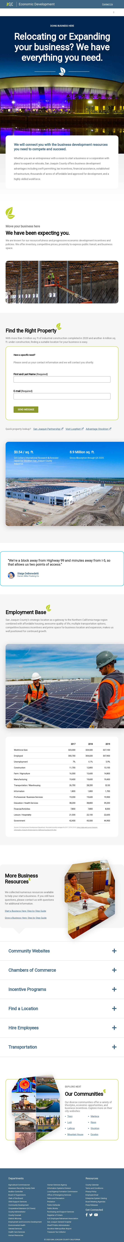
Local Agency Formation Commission (62, 1191)
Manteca (95, 1116)
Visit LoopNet (75, 428)
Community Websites (29, 951)
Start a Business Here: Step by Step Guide (25, 911)
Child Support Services (17, 1202)
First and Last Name (25, 374)
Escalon (94, 1134)
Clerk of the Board (15, 1198)
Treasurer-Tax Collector (56, 1232)
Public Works (52, 1208)
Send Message (26, 409)
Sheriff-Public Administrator (58, 1225)
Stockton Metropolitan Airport (59, 1229)
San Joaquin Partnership (48, 428)
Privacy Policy (91, 1191)
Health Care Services (16, 1232)
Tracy (70, 1116)
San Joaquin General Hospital (59, 1222)
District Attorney (14, 1218)
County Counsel (14, 1215)
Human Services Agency (57, 1185)
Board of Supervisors (17, 1195)
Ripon (93, 1122)
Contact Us (107, 4)
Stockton (95, 1128)
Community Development (18, 1205)
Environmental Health (16, 1225)
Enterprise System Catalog (96, 1198)
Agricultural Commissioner (19, 1185)
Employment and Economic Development (25, 1222)
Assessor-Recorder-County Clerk (21, 1188)
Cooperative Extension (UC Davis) (21, 1208)
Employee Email (92, 1195)
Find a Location (23, 1008)
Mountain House (75, 1134)
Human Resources (15, 1235)
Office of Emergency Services (59, 1195)
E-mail (17, 391)
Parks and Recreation (55, 1198)
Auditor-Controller (15, 1191)
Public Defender (53, 1205)
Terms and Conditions (94, 1188)
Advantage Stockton (98, 428)
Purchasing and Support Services (60, 1212)
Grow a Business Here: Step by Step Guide (26, 918)
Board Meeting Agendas (95, 1202)
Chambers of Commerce (32, 970)
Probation (51, 1202)
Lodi (69, 1122)
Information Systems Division (59, 1188)
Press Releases (92, 1205)
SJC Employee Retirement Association (62, 1218)
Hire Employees (23, 1028)
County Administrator (16, 1212)
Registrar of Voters (54, 1215)
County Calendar (92, 1185)
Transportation (22, 1047)
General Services (15, 1229)
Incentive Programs (27, 989)
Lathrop (71, 1128)
